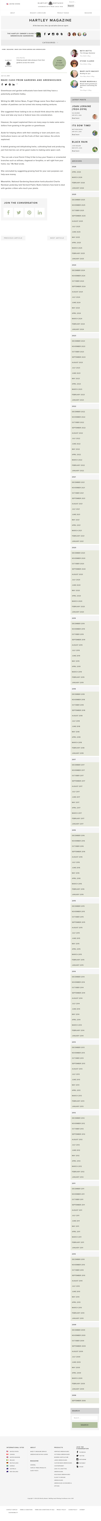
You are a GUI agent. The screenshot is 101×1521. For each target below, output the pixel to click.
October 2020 (78, 564)
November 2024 (78, 276)
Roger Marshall (88, 82)
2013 (74, 1042)
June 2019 (76, 656)
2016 (74, 830)
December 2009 (78, 1330)
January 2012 (78, 1177)
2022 (74, 406)
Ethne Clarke (87, 61)
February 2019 (78, 677)
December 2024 (78, 270)
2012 (74, 1113)
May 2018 (75, 732)
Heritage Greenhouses (61, 1451)
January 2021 (78, 541)
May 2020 (76, 590)
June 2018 (76, 726)
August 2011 (77, 1210)
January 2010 (78, 1318)
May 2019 (75, 661)
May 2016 (75, 873)
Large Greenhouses (60, 1460)
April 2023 (76, 384)
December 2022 (78, 412)
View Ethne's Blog (85, 64)
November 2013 (78, 1053)
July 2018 (76, 721)
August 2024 (77, 292)
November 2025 (78, 205)
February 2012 (78, 1172)
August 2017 (77, 786)
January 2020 (78, 612)
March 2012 (77, 1166)
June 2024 (76, 303)
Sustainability (13, 1512)
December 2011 (78, 1189)
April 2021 (76, 525)
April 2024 (76, 313)
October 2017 (78, 776)
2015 (74, 901)
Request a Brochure (38, 13)
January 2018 (78, 753)
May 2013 (75, 1085)
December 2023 (78, 341)
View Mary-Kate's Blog (87, 76)
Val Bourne (76, 113)
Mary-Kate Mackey (89, 71)
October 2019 (78, 634)
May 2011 (75, 1226)
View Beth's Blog (85, 56)
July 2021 (76, 509)
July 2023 (76, 368)
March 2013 (77, 1096)
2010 (74, 1254)
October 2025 (78, 210)
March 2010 (77, 1308)
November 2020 (78, 558)
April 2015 (76, 949)
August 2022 (77, 433)
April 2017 (76, 808)
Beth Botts (86, 51)
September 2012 (78, 1134)
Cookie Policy (72, 1509)
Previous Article (13, 238)
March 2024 (77, 319)
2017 (74, 759)
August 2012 (77, 1140)
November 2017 (78, 770)
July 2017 (76, 792)
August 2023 (77, 362)
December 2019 (78, 624)
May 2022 (76, 449)
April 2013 (76, 1090)
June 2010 (76, 1292)
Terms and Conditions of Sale (44, 1509)
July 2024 (76, 297)
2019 (74, 618)
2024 (74, 265)
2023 (74, 336)
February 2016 (78, 889)
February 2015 (78, 960)
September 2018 (78, 710)
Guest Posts (34, 1470)
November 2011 (78, 1194)
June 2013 (76, 1080)
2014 (74, 971)
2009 (74, 1325)
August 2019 (77, 645)
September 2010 (78, 1275)
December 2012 (78, 1118)
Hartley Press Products (38, 1467)
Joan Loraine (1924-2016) (81, 108)
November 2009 (78, 1335)
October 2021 (78, 493)
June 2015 (76, 938)
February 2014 (78, 1030)
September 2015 (78, 922)
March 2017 (77, 813)
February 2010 (78, 1313)
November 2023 (78, 346)
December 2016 (78, 836)
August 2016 (77, 857)
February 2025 (78, 253)
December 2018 (78, 694)
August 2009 (77, 1351)
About (12, 13)
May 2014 (75, 1014)
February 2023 (78, 395)
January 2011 (77, 1248)
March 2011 (76, 1237)
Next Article (57, 238)
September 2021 (78, 498)
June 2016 (76, 868)
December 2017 (78, 765)
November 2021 (78, 488)
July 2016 (76, 862)
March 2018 (77, 742)
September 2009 (79, 1346)
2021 (74, 477)
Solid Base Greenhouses (62, 1474)
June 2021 (76, 514)
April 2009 (76, 1373)
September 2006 (79, 1401)
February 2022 (78, 465)
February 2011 (78, 1242)
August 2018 (77, 716)
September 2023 (79, 357)
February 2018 (78, 748)
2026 (74, 167)
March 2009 (77, 1378)
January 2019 (78, 683)
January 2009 (78, 1389)
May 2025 (76, 237)
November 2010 (78, 1265)
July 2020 (76, 580)
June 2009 (76, 1362)
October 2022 (78, 422)
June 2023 (76, 373)
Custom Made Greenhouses (63, 1463)
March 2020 (77, 601)
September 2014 (78, 993)
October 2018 (78, 705)
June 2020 (76, 585)
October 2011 (77, 1199)
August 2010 (77, 1281)
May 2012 (75, 1156)
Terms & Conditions (26, 1509)
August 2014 (77, 998)
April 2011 (76, 1232)
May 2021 (75, 520)
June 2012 (76, 1150)
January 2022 (78, 471)
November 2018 (78, 700)
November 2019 (78, 629)
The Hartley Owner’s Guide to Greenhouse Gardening (22, 35)
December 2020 (78, 553)
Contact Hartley (12, 1509)
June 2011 (76, 1221)
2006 (74, 1395)
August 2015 (77, 928)
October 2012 (78, 1129)
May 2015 (75, 944)
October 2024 (78, 281)
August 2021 (77, 504)
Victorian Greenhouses (62, 1454)
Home (4, 49)
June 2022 (76, 444)
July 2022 (76, 438)
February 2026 (78, 183)
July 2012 (76, 1145)
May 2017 (75, 802)
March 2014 (77, 1025)
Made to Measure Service (38, 1451)
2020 (74, 548)
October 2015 (78, 917)
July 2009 (76, 1357)
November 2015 (78, 912)
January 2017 (77, 824)
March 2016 (77, 884)
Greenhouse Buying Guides (39, 1454)
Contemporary (59, 1466)
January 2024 (78, 329)
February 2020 (78, 607)
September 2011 (78, 1205)
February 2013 (78, 1101)
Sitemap (82, 1509)
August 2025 (77, 221)
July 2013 (76, 1074)
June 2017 (76, 797)
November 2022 (78, 417)
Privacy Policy (61, 1509)
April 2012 (76, 1161)
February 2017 (78, 818)
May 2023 (76, 379)
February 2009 (78, 1384)
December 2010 (78, 1259)
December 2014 (78, 977)
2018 (74, 689)
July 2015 (76, 933)
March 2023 (77, 389)
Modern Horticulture (61, 1457)
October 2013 (78, 1058)
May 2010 (76, 1297)
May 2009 (76, 1368)
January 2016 (78, 894)
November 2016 (78, 841)
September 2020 (79, 569)
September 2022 (79, 428)
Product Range (63, 13)
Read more (75, 118)
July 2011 (75, 1216)
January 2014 (78, 1036)
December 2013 (78, 1047)
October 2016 (78, 846)
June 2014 (76, 1009)
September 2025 (79, 216)
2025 (74, 194)
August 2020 (77, 574)
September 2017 (78, 781)
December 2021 (78, 482)
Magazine (88, 13)
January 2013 (78, 1106)
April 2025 (76, 243)
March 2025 (77, 248)
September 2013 (78, 1064)
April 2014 (76, 1020)
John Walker (76, 145)
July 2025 (76, 227)
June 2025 (76, 232)
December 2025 (78, 200)
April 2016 (76, 878)
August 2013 (77, 1069)
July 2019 (76, 650)
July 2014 (76, 1004)
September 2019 (78, 640)
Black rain (80, 142)
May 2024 (76, 308)
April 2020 (76, 596)
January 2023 (78, 400)
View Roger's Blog (85, 90)
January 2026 (78, 188)
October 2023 (78, 352)
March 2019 (77, 672)
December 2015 (78, 906)
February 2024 (78, 324)
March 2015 (77, 954)
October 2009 (78, 1341)
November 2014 (78, 982)
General (33, 1465)
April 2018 (76, 737)
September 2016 (78, 852)
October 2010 (78, 1270)
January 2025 (78, 259)
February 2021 (78, 536)
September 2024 (79, 286)
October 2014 (78, 988)
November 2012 (78, 1123)
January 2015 (78, 965)
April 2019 (76, 666)
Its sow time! (81, 125)
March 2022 (77, 460)
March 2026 (77, 177)
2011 (73, 1183)
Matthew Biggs (77, 129)
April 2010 (76, 1302)
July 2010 (76, 1286)
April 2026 (76, 172)
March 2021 (77, 531)
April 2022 (76, 455)
